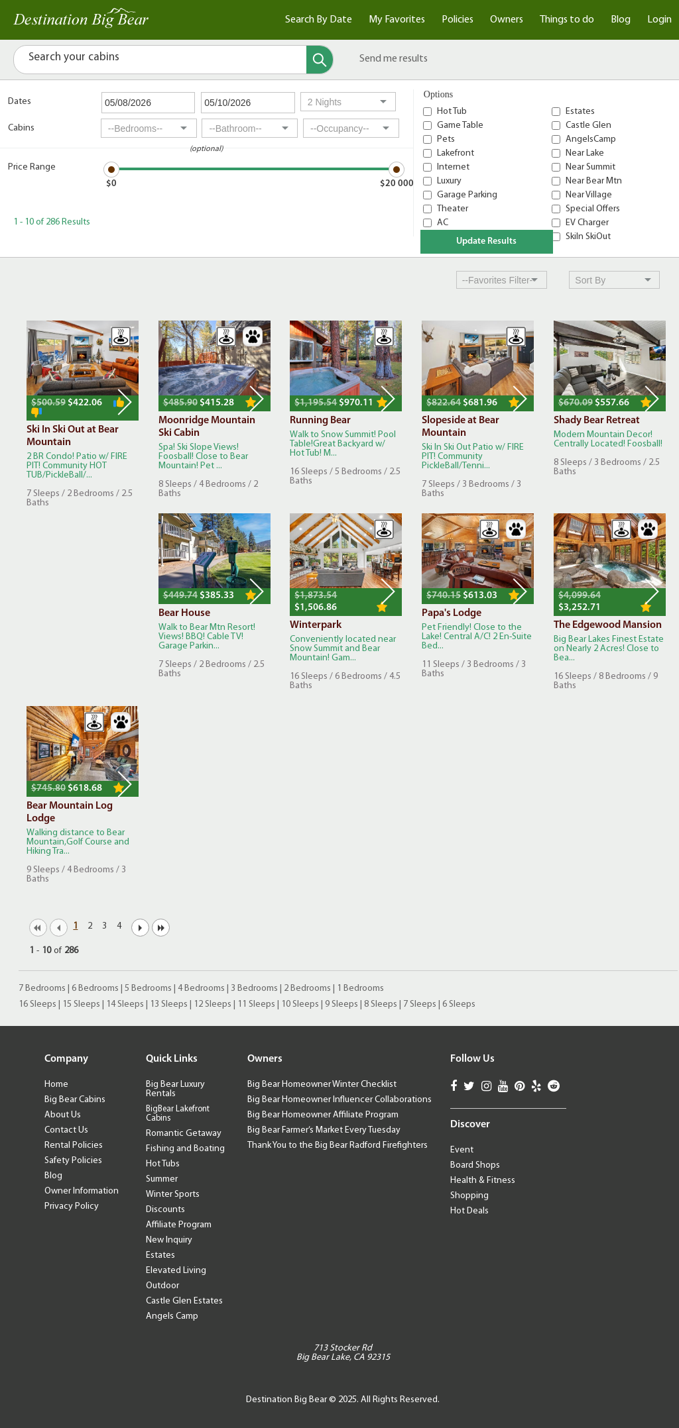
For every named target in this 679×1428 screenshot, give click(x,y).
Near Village (589, 195)
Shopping (469, 1196)
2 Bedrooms (307, 989)
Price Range (32, 167)
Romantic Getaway (183, 1134)
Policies (457, 20)
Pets (446, 139)
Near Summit (590, 167)
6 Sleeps (458, 1004)
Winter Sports (173, 1194)
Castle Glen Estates (184, 1301)
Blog (621, 20)
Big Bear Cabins (74, 1100)
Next (124, 402)
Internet (453, 167)
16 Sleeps (37, 1004)
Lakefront (455, 153)
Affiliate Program (179, 1225)
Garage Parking (467, 195)
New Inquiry (169, 1240)
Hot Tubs (163, 1164)
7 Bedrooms (42, 989)
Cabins (21, 128)
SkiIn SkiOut (588, 237)
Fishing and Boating (185, 1149)
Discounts (165, 1210)
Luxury (449, 181)
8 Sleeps (380, 1004)
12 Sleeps (212, 1004)
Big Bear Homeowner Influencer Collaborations (339, 1100)
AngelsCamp (591, 139)
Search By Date (318, 20)
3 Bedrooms (254, 989)
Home (56, 1085)
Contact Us (66, 1130)
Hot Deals (469, 1211)
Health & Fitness (482, 1181)
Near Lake (585, 153)
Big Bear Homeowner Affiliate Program (323, 1115)
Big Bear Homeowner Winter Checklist (322, 1085)
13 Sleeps (169, 1004)
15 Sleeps (81, 1004)
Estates (580, 112)
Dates (19, 102)
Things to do (567, 20)
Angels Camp (172, 1316)
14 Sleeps (125, 1004)
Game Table (460, 125)
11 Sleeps (256, 1004)
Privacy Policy (71, 1206)
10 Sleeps (300, 1004)
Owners (506, 20)
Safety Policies (73, 1161)
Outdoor (162, 1286)
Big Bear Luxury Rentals (175, 1089)
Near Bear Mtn (594, 181)
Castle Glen (588, 125)
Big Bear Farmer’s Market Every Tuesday (324, 1130)
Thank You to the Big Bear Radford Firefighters (337, 1145)
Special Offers (593, 209)
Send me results (393, 59)
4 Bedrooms (201, 989)
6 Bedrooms (95, 989)
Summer (162, 1179)
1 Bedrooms (360, 989)
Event (461, 1150)
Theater (452, 209)
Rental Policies (73, 1145)
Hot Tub (452, 112)
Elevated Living (176, 1271)
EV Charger (587, 223)
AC (442, 223)
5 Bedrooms (148, 989)
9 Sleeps (341, 1004)
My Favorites (397, 20)
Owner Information (81, 1191)
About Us (62, 1115)
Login (659, 20)
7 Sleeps (419, 1004)
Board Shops (475, 1165)
